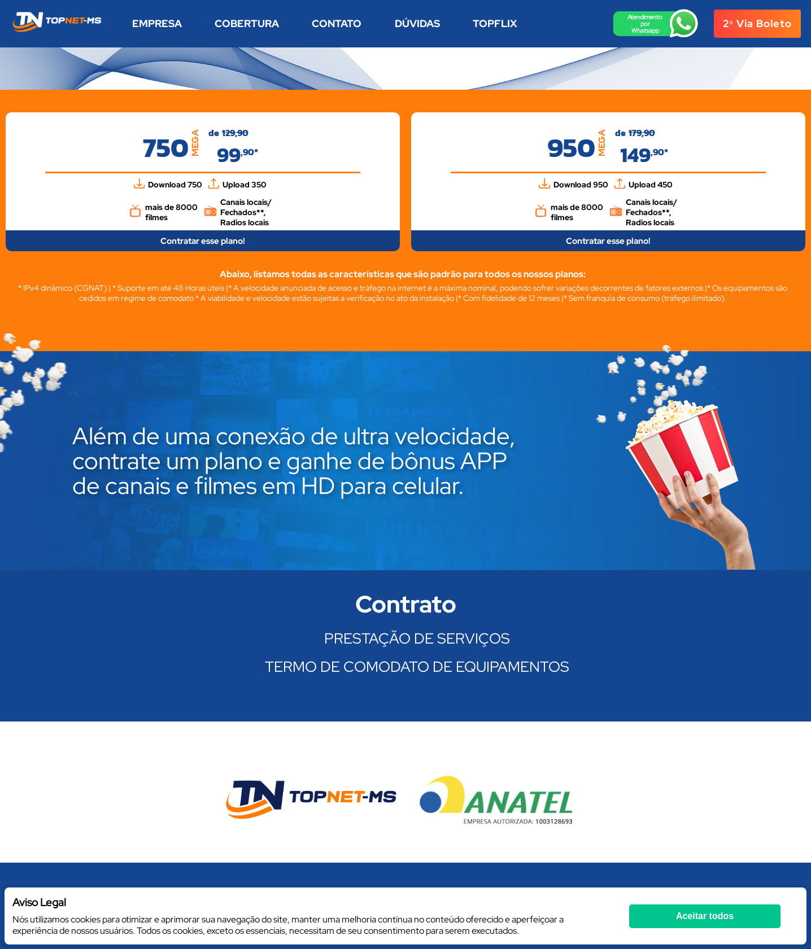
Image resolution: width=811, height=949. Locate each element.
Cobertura (247, 23)
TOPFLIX (495, 23)
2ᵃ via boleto (757, 23)
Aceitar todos (705, 916)
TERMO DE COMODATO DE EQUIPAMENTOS (417, 666)
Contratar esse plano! (202, 241)
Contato (336, 23)
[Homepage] (57, 31)
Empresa (157, 23)
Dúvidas (417, 23)
